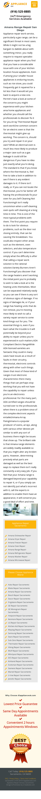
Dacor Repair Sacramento (19, 598)
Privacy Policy (14, 779)
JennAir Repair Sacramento (19, 679)
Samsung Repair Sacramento (20, 633)
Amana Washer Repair (17, 556)
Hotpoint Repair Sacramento (20, 615)
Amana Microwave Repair (19, 560)
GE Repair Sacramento (17, 605)
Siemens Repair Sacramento (20, 668)
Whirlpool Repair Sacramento (21, 654)
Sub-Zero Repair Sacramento (20, 640)
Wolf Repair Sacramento (18, 650)
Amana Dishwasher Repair (19, 535)
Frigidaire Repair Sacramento (21, 602)
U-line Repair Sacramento (19, 675)
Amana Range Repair (17, 549)
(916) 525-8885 (20, 11)
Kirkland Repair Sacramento (20, 661)
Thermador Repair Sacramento (21, 643)
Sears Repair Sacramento (19, 636)
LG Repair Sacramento (17, 622)
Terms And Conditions (28, 779)
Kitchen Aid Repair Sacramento (21, 626)
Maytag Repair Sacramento (20, 629)
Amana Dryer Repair (17, 539)
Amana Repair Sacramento (19, 591)
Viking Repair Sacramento (19, 647)
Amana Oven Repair (16, 546)
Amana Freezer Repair (17, 542)
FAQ (6, 779)
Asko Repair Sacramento (18, 584)
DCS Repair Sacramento (18, 657)
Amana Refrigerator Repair (19, 553)
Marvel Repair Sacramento (19, 672)
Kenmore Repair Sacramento (20, 619)
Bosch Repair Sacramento (19, 595)
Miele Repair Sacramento (19, 588)
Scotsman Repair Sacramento (20, 665)
